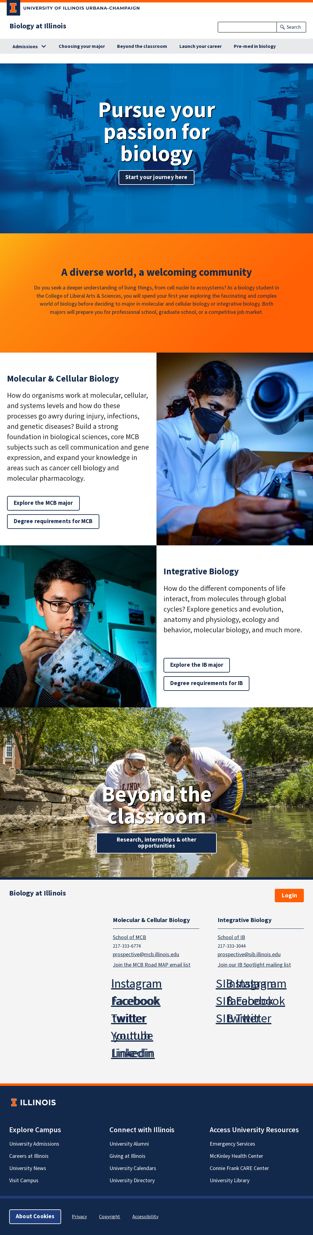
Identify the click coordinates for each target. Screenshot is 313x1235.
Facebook (135, 1001)
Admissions (25, 46)
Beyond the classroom (142, 46)
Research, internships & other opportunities (157, 843)
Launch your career (200, 46)
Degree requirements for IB (206, 683)
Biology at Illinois (37, 26)
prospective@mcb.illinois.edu (146, 954)
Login (289, 895)
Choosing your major (82, 46)
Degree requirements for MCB (53, 521)
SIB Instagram (251, 984)
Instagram (136, 984)
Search (294, 27)
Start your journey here (156, 177)
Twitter (129, 1018)
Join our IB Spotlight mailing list (254, 965)
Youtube (132, 1036)
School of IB (231, 937)
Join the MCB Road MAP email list (151, 965)
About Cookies (35, 1216)
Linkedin (133, 1053)
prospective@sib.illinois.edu (249, 954)
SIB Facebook (250, 1001)
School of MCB (129, 937)
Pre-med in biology (255, 46)
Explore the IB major (196, 665)
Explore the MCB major (43, 503)
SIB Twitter (243, 1018)
